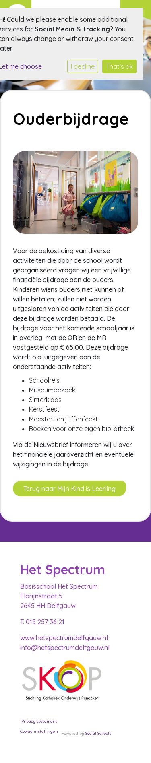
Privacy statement (39, 721)
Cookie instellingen (39, 731)
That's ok (119, 66)
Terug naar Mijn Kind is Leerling (69, 489)
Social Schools (98, 733)
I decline (83, 66)
